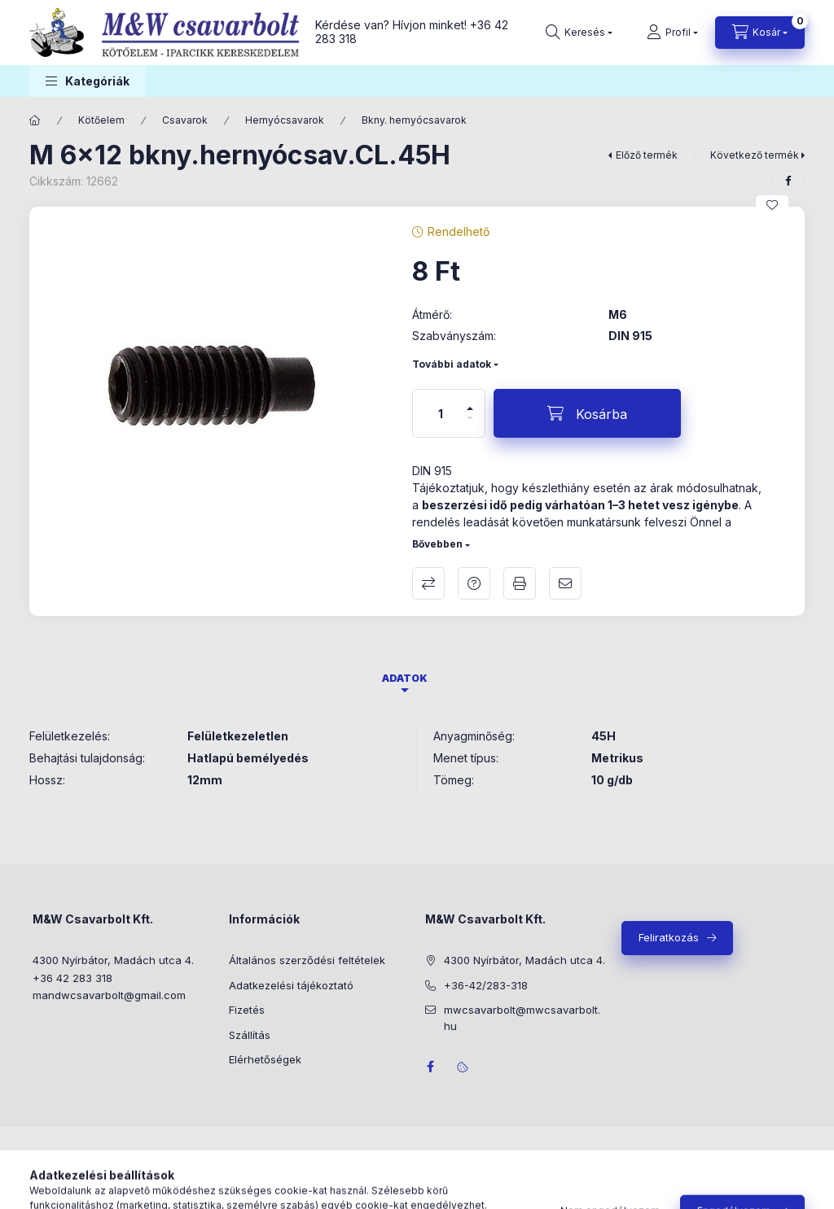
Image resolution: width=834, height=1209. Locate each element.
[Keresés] (579, 32)
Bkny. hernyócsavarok (414, 120)
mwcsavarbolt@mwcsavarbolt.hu (522, 1017)
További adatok (451, 364)
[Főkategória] (35, 120)
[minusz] (469, 425)
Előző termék (647, 155)
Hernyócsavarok (284, 120)
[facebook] (788, 180)
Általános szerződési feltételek (307, 960)
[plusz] (469, 401)
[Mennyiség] (440, 413)
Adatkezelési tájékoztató (291, 985)
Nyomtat (519, 583)
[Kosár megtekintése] (760, 32)
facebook (430, 1066)
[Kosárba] (587, 413)
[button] (87, 81)
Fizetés (247, 1009)
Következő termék (754, 155)
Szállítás (249, 1034)
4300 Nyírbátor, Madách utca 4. (113, 960)
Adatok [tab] (405, 678)
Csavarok (185, 120)
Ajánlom (565, 583)
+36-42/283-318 (486, 985)
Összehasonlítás (428, 583)
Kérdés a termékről (474, 583)
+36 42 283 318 (72, 977)
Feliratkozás (669, 937)
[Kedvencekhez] (772, 205)
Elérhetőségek (265, 1059)
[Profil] (672, 32)
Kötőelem (101, 120)
